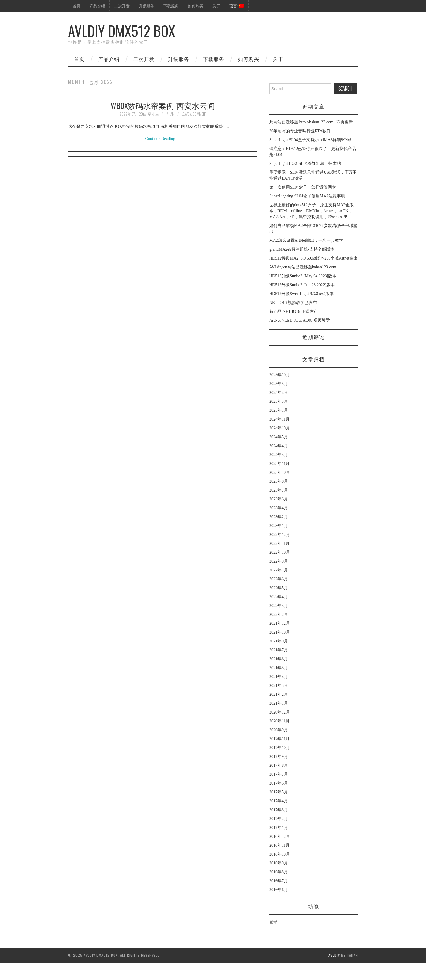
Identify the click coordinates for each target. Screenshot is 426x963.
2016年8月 (278, 872)
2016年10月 (279, 854)
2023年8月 (278, 481)
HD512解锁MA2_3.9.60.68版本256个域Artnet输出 (313, 258)
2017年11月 (279, 739)
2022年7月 (278, 570)
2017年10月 (279, 747)
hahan (169, 114)
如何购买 (195, 6)
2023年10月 (279, 472)
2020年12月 (279, 712)
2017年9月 (278, 756)
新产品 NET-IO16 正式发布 (293, 311)
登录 (273, 922)
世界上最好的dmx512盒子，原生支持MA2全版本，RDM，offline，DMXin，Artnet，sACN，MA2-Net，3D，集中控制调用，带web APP (311, 211)
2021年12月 (279, 623)
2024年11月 (279, 419)
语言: (236, 6)
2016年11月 (279, 845)
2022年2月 (278, 614)
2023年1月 (278, 526)
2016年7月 (278, 881)
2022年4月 (278, 597)
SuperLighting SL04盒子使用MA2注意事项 (307, 196)
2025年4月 (278, 392)
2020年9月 (278, 730)
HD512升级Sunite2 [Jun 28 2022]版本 (302, 285)
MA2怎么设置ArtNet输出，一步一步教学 (306, 240)
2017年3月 (278, 810)
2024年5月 (278, 437)
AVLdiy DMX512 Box (121, 30)
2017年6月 (278, 783)
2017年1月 (278, 827)
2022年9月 (278, 561)
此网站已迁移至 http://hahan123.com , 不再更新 (311, 122)
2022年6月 (278, 579)
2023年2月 (278, 517)
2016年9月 (278, 863)
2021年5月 (278, 668)
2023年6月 (278, 499)
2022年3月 (278, 605)
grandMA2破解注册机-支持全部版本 (301, 249)
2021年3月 (278, 685)
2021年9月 (278, 641)
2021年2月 (278, 694)
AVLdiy (334, 955)
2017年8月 (278, 765)
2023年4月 (278, 508)
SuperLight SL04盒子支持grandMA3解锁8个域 (310, 140)
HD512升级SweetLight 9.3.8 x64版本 (301, 294)
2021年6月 (278, 659)
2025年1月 (278, 410)
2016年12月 (279, 836)
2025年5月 (278, 383)
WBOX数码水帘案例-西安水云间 (163, 105)
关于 (216, 6)
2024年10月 (279, 428)
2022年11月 (279, 543)
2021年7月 (278, 650)
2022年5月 (278, 588)
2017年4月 (278, 801)
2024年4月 (278, 446)
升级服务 (146, 6)
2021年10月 (279, 632)
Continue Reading (162, 138)
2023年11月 (279, 463)
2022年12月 (279, 534)
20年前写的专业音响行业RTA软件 (300, 131)
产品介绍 (97, 6)
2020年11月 (279, 721)
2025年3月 (278, 401)
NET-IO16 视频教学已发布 (293, 302)
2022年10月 (279, 552)
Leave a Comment (193, 114)
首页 (76, 6)
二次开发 (122, 6)
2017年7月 (278, 774)
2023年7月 (278, 490)
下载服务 (171, 6)
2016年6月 (278, 890)
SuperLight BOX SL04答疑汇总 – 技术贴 (305, 163)
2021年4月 (278, 676)
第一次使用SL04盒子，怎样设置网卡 (302, 187)
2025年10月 (279, 375)
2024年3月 (278, 454)
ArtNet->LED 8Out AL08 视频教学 (299, 320)
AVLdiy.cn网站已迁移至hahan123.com (302, 267)
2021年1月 (278, 703)
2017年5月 (278, 792)
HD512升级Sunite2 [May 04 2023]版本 (303, 276)
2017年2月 (278, 819)
